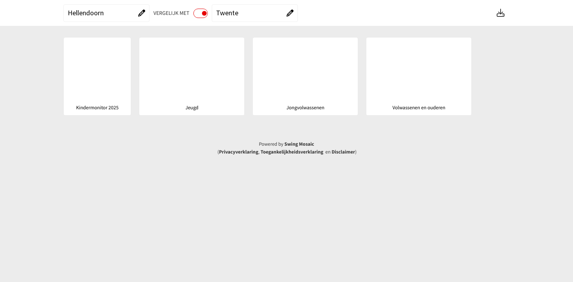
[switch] (200, 13)
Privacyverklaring (238, 152)
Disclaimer (343, 152)
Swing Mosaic (299, 144)
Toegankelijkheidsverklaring (292, 152)
